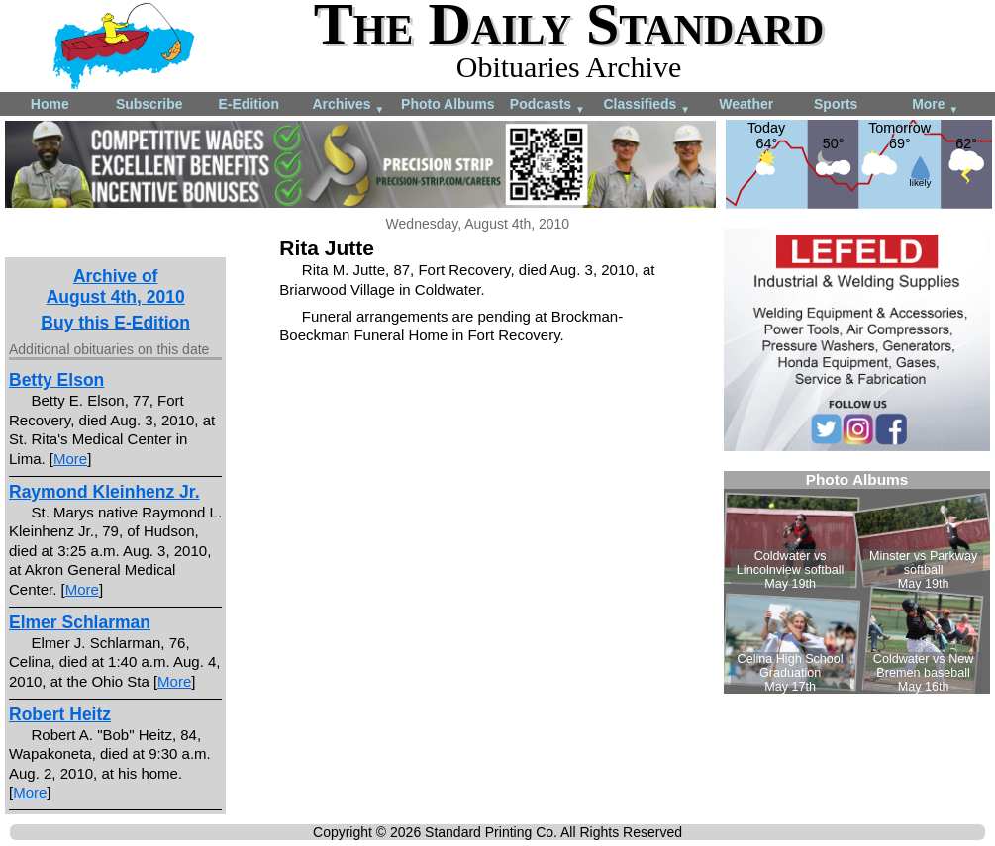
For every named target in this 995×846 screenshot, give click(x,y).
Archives (348, 105)
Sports (835, 104)
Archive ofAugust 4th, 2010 (116, 286)
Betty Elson (56, 380)
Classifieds (646, 105)
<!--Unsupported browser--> (857, 582)
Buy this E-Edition (115, 322)
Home (50, 104)
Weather (746, 104)
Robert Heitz (60, 714)
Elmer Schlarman (79, 622)
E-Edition (249, 104)
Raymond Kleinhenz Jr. (104, 492)
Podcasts (547, 105)
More (935, 105)
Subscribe (149, 104)
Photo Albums (447, 104)
